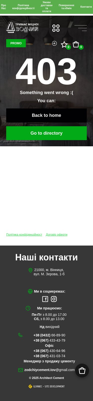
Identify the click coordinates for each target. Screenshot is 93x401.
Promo (16, 43)
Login (54, 43)
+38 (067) (49, 340)
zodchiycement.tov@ (49, 370)
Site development (54, 386)
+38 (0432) (49, 335)
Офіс (49, 346)
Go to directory (46, 133)
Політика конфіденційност (24, 234)
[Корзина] (82, 370)
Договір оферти (56, 234)
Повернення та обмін (66, 7)
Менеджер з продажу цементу (49, 361)
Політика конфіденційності (23, 7)
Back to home (46, 115)
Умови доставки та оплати (46, 7)
